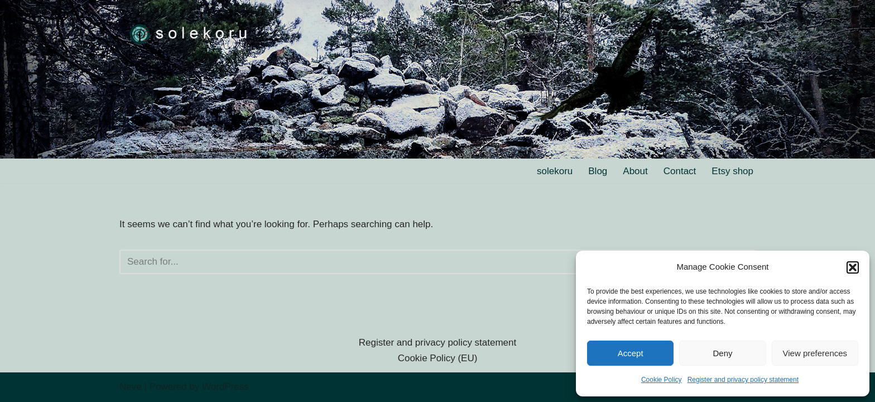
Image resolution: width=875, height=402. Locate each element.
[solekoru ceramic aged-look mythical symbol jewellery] (189, 33)
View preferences (815, 353)
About (635, 171)
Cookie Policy (661, 380)
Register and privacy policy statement (743, 380)
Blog (597, 171)
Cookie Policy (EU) (438, 358)
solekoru (555, 171)
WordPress (225, 386)
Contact (680, 171)
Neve (130, 386)
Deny (722, 353)
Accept (630, 353)
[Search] (424, 262)
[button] (852, 267)
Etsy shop (732, 171)
